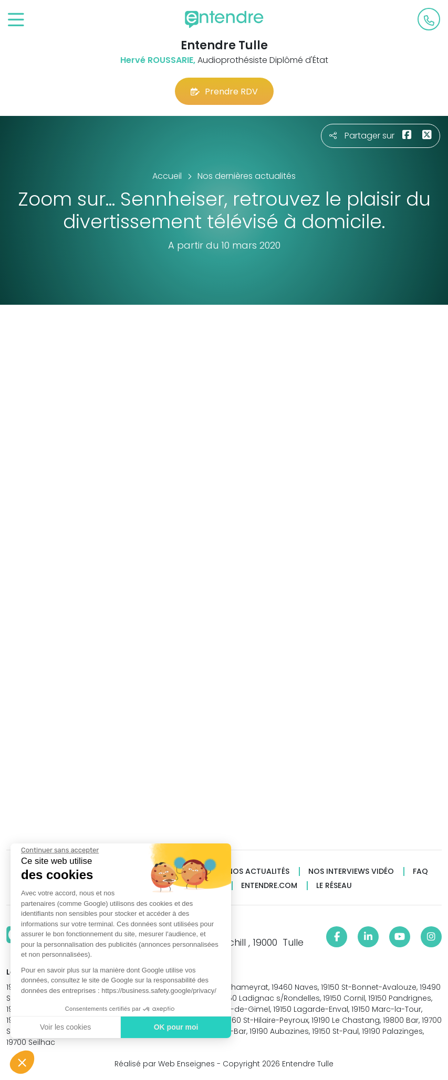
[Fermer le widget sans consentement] (59, 850)
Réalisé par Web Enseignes (164, 1063)
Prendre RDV (224, 91)
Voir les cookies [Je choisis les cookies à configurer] (64, 1027)
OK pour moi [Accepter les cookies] (175, 1027)
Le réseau (334, 885)
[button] (22, 1062)
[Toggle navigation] (16, 20)
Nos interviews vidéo (351, 871)
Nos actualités (258, 871)
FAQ (420, 871)
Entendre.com (269, 885)
